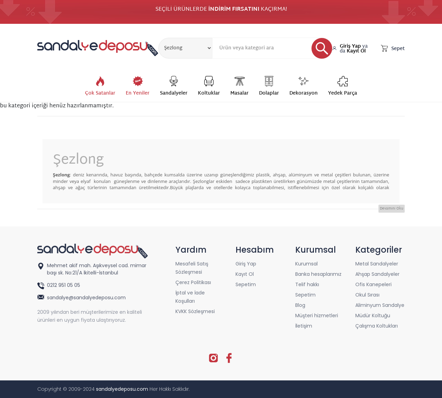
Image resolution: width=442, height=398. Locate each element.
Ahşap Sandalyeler (377, 274)
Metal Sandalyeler (376, 263)
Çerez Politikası (193, 282)
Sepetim (246, 284)
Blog (300, 305)
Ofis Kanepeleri (373, 284)
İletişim (303, 325)
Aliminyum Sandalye (379, 305)
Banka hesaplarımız (318, 274)
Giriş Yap (350, 46)
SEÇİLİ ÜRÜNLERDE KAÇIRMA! (221, 10)
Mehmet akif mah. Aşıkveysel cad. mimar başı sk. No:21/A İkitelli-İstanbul (96, 269)
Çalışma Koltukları (376, 325)
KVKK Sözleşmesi (195, 311)
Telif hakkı (307, 284)
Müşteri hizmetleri (316, 315)
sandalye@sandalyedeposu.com (86, 297)
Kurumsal (306, 263)
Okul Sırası (367, 294)
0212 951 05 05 (64, 285)
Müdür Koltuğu (372, 315)
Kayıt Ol (356, 51)
